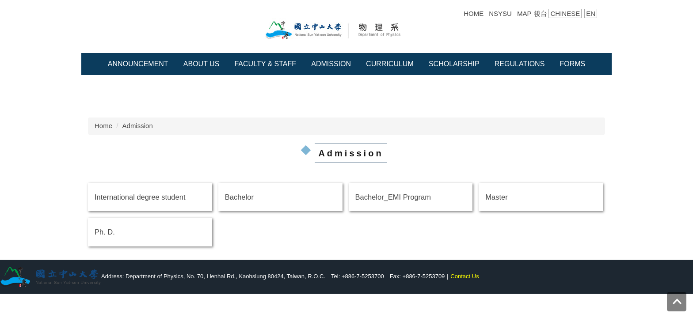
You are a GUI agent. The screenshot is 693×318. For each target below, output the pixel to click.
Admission (331, 64)
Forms (572, 64)
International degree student (140, 197)
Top (676, 296)
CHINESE (565, 13)
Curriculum (390, 64)
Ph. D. (105, 232)
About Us (201, 64)
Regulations (520, 64)
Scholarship (454, 64)
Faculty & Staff (265, 64)
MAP (524, 13)
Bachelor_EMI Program (393, 197)
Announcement (138, 64)
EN (590, 13)
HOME (474, 13)
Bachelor (239, 197)
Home (103, 125)
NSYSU (500, 13)
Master (496, 197)
